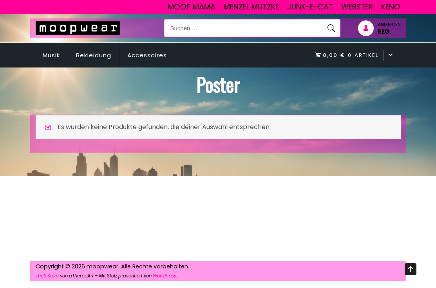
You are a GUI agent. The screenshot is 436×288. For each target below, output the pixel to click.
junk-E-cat (310, 7)
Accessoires (147, 55)
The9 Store (47, 276)
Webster (357, 7)
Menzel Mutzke (251, 7)
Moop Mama (191, 7)
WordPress (164, 276)
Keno (390, 7)
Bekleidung (93, 55)
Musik (51, 55)
